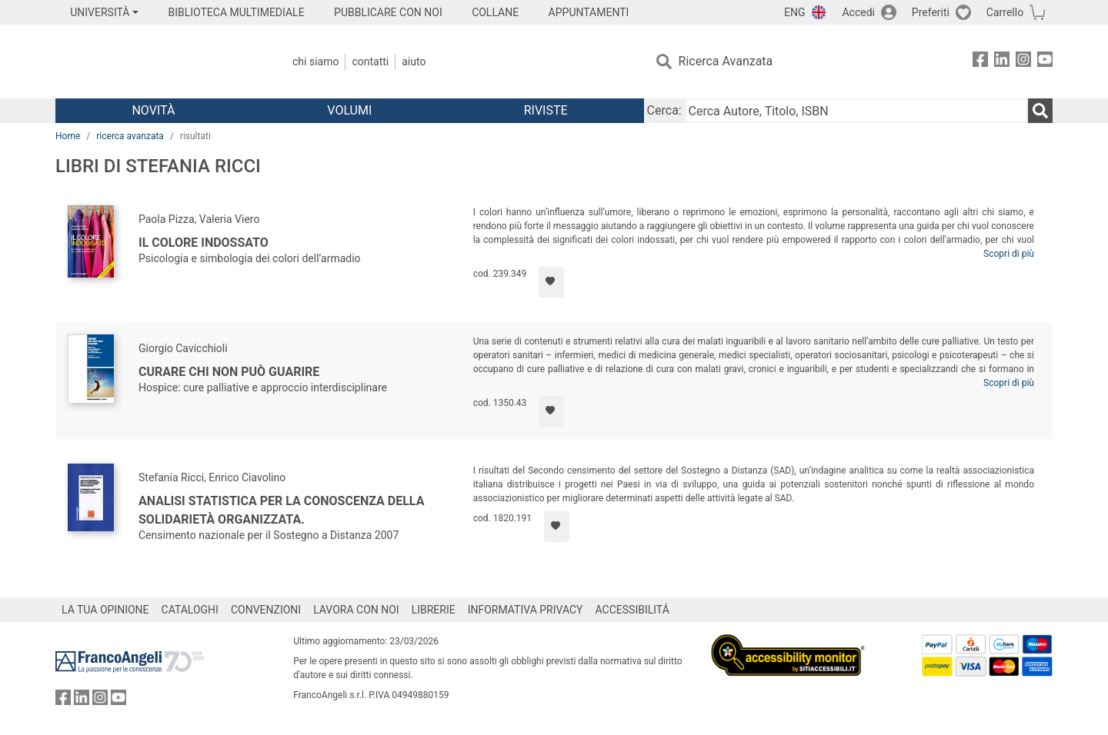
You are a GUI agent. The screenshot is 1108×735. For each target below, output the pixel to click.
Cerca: (664, 110)
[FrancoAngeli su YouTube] (1045, 62)
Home (67, 136)
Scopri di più (1008, 253)
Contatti (370, 61)
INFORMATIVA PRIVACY (525, 610)
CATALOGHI (190, 610)
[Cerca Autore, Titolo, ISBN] (856, 110)
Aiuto (414, 61)
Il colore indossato (203, 242)
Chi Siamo (315, 61)
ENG (794, 12)
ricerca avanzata (130, 136)
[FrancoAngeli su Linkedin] (1002, 62)
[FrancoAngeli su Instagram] (1023, 62)
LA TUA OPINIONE (105, 610)
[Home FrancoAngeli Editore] (157, 61)
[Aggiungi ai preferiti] (551, 282)
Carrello (1004, 12)
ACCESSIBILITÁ (632, 610)
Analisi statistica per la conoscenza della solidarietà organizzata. (281, 510)
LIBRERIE (434, 610)
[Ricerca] (1040, 110)
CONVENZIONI (266, 610)
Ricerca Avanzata (726, 61)
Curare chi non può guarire (228, 371)
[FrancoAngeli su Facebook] (980, 62)
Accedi (858, 12)
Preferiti (930, 12)
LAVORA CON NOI (356, 610)
